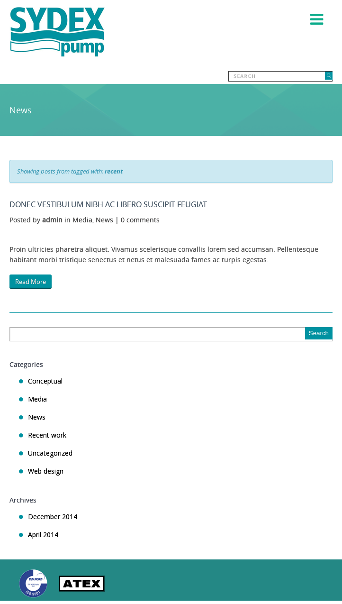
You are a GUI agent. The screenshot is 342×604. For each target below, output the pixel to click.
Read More (30, 281)
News (104, 219)
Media (82, 219)
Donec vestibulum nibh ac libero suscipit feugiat (108, 204)
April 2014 (43, 534)
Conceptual (45, 380)
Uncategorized (50, 453)
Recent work (47, 434)
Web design (45, 471)
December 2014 (52, 516)
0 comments (140, 219)
